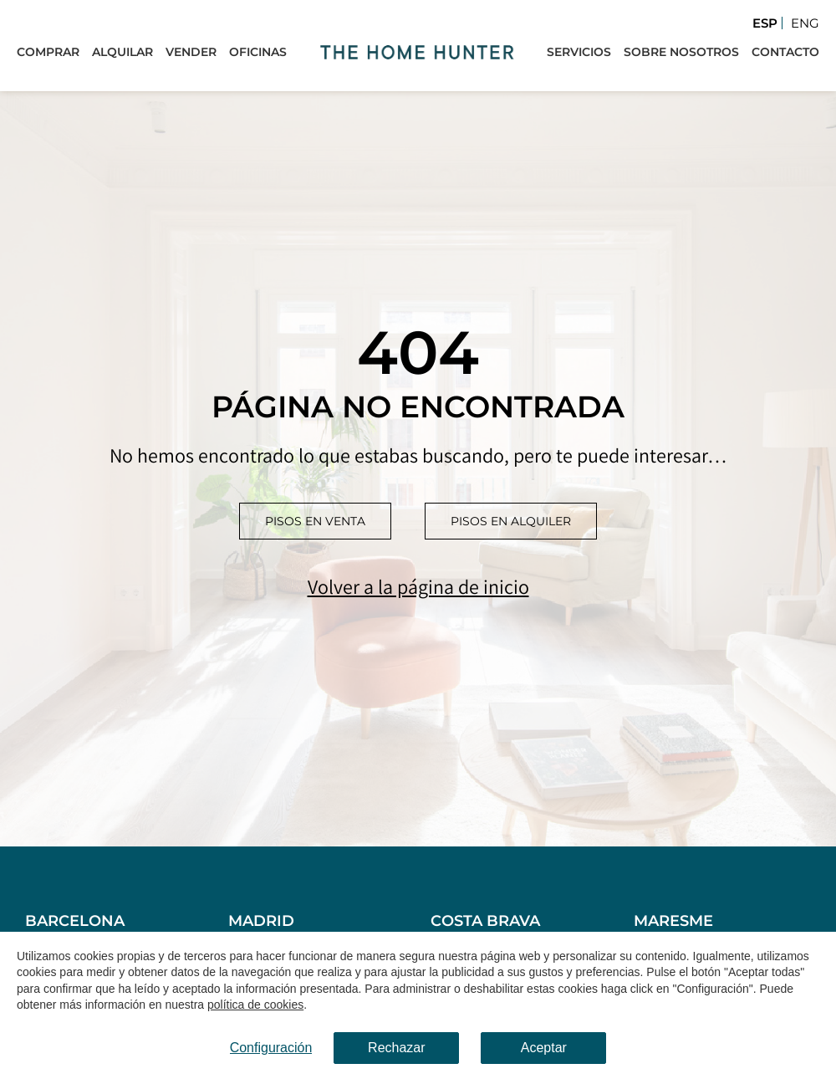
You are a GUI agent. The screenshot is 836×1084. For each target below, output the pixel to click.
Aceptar (544, 1048)
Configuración (271, 1048)
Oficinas (258, 51)
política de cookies (255, 1005)
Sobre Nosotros (681, 51)
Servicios (579, 51)
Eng (805, 23)
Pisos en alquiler (511, 521)
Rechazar (396, 1048)
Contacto (785, 51)
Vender (191, 51)
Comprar (48, 51)
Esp (764, 23)
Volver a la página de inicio (418, 586)
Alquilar (122, 51)
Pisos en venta (315, 521)
